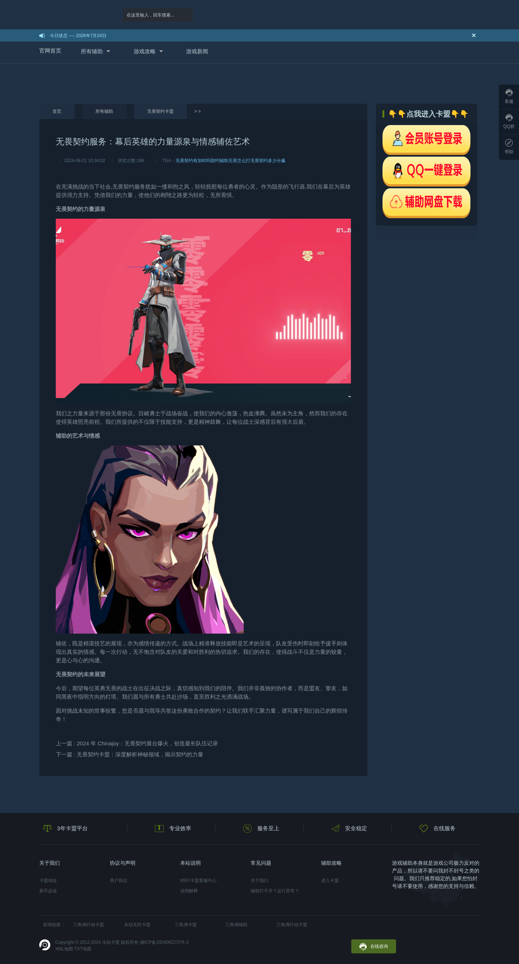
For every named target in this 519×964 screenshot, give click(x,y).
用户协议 (118, 880)
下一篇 (130, 754)
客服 (509, 96)
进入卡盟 (330, 880)
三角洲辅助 (236, 924)
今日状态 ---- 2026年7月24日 (78, 35)
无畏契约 (123, 186)
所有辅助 (92, 51)
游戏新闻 (197, 51)
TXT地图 (82, 949)
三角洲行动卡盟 (88, 924)
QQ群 (509, 121)
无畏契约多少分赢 (268, 160)
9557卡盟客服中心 (198, 880)
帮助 (509, 146)
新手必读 (48, 890)
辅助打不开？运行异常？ (275, 890)
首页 (56, 111)
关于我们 (259, 880)
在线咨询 (373, 946)
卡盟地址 (48, 880)
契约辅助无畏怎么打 (230, 160)
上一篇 (137, 743)
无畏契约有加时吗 (193, 160)
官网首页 (50, 50)
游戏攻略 (145, 51)
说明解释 (189, 890)
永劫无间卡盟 (137, 924)
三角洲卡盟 (186, 924)
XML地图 (64, 949)
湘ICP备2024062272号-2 (164, 942)
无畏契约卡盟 (160, 111)
